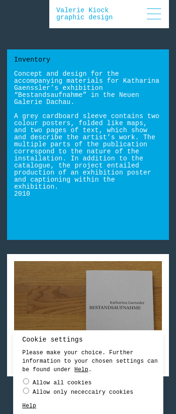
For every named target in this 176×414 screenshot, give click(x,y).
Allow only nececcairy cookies (78, 392)
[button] (154, 14)
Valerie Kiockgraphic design (84, 14)
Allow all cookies (57, 382)
